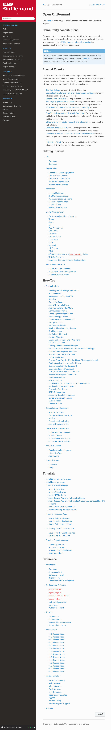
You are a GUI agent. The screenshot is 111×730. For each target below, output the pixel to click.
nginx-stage (53, 605)
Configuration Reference (12, 106)
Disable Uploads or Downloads (62, 320)
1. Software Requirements (59, 269)
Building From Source (58, 208)
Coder (51, 242)
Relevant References (57, 625)
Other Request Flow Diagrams (61, 581)
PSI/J (51, 251)
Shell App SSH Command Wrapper (63, 346)
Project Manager (9, 67)
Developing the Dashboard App (62, 533)
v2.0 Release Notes (57, 646)
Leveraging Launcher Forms (60, 550)
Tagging (52, 698)
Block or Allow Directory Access (62, 328)
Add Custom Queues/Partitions (62, 507)
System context (55, 572)
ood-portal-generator (58, 602)
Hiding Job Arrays (56, 357)
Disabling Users (55, 331)
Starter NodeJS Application (60, 521)
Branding (52, 299)
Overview (53, 161)
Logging (52, 418)
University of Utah (53, 142)
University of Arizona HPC (57, 128)
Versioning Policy (9, 117)
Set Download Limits (57, 325)
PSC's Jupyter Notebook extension (76, 42)
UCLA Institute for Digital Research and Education (67, 122)
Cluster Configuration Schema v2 (63, 216)
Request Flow (54, 578)
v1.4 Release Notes (57, 660)
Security (6, 110)
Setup (51, 468)
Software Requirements (58, 176)
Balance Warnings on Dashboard (62, 375)
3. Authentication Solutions (60, 199)
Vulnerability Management (60, 622)
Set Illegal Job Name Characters (62, 386)
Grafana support (56, 381)
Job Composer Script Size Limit (62, 354)
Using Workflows (56, 553)
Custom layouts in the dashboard (63, 366)
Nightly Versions (55, 692)
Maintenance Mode (57, 378)
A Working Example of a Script (68, 254)
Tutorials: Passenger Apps (12, 86)
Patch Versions (55, 689)
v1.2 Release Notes (57, 666)
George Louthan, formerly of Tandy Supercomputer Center (70, 93)
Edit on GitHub (98, 5)
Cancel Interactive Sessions (60, 398)
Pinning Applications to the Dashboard (65, 363)
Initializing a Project (57, 544)
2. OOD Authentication (58, 196)
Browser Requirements (58, 184)
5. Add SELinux (55, 205)
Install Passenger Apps (11, 79)
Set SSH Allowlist (56, 337)
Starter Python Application (60, 524)
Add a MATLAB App (57, 495)
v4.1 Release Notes (57, 634)
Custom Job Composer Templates (63, 351)
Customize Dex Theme (58, 389)
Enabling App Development (60, 450)
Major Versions (55, 683)
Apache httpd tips (56, 412)
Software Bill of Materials (59, 179)
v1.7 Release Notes (57, 651)
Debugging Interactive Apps (60, 415)
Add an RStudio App (57, 492)
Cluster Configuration (11, 40)
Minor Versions (55, 686)
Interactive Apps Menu (58, 317)
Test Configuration (56, 257)
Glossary (6, 120)
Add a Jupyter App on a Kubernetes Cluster (67, 498)
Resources (53, 164)
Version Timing (55, 701)
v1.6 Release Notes (57, 654)
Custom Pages (55, 401)
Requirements (8, 33)
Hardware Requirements (59, 181)
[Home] (44, 5)
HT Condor (53, 248)
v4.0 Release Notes (57, 637)
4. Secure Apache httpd (58, 202)
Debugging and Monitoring (13, 56)
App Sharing (54, 456)
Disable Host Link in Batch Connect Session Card (69, 383)
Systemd (52, 245)
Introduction (54, 617)
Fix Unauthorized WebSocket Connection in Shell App (72, 349)
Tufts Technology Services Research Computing (65, 113)
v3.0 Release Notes (57, 643)
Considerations (55, 619)
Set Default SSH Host (58, 334)
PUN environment (56, 608)
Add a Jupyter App (56, 489)
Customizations (8, 52)
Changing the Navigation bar (61, 314)
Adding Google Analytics (59, 424)
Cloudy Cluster (55, 237)
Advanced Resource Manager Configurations (67, 260)
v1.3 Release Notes (57, 663)
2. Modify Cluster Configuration (62, 272)
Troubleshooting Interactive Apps (63, 510)
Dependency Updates (58, 695)
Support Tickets (55, 404)
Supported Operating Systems (61, 173)
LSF (50, 225)
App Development (9, 63)
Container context (56, 575)
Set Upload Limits (56, 322)
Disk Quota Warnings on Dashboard (64, 372)
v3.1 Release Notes (57, 640)
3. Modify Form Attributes (60, 439)
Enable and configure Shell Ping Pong (64, 340)
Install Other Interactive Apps (14, 76)
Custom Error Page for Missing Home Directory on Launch (73, 360)
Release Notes (8, 113)
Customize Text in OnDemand (61, 369)
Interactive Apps (55, 453)
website (50, 21)
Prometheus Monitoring (59, 421)
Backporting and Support (59, 704)
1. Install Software (56, 193)
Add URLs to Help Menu (59, 305)
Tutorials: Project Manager (12, 93)
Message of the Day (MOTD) (61, 296)
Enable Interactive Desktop (13, 59)
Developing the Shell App (59, 536)
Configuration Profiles (58, 311)
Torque (51, 219)
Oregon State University (56, 99)
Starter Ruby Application (59, 518)
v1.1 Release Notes (57, 669)
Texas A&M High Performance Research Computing (67, 107)
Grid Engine (53, 231)
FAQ (4, 29)
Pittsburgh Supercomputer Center (60, 102)
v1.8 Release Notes (57, 648)
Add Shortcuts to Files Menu (61, 308)
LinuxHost (53, 234)
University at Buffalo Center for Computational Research (70, 134)
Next (100, 714)
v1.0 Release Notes (57, 672)
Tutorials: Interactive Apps (12, 83)
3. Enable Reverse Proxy (59, 275)
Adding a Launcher (56, 547)
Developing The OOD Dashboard (15, 90)
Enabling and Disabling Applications (64, 291)
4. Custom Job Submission (60, 441)
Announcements (55, 293)
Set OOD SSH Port (57, 343)
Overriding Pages (56, 302)
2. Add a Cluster (55, 436)
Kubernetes (53, 240)
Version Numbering (57, 680)
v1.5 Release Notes (57, 657)
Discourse (86, 59)
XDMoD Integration (57, 392)
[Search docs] (18, 18)
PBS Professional (56, 228)
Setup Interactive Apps (11, 43)
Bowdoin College (53, 90)
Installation (7, 36)
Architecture (7, 102)
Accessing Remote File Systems (62, 395)
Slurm (51, 222)
